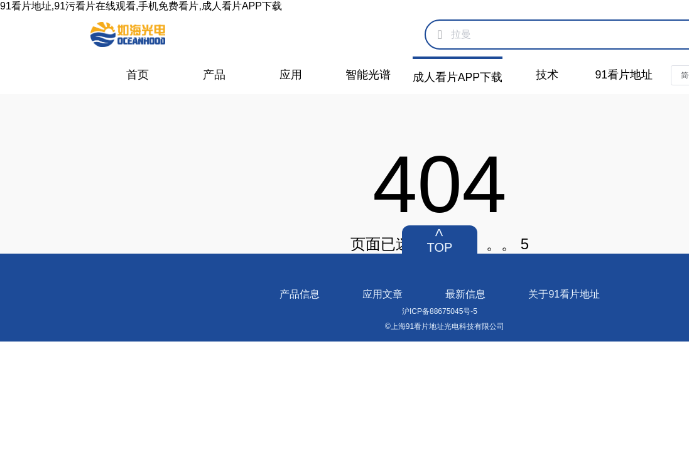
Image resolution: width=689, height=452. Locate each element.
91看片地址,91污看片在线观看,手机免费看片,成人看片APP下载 (141, 6)
